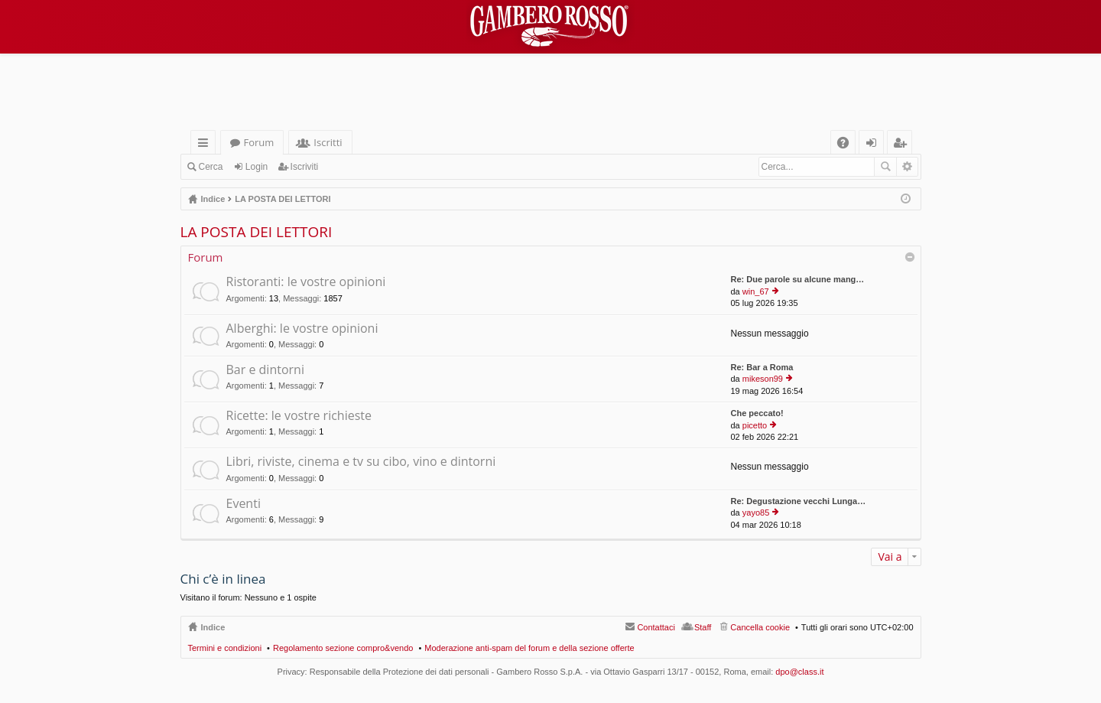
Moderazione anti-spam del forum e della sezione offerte (529, 648)
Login (256, 166)
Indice (213, 627)
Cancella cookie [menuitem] (760, 627)
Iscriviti (305, 166)
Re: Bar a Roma (762, 367)
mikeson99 (762, 378)
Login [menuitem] (874, 145)
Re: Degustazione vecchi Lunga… (798, 501)
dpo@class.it (799, 671)
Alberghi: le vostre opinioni (302, 329)
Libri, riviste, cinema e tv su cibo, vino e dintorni (361, 462)
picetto (754, 425)
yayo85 (755, 512)
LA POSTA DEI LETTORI (256, 232)
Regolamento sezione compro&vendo (343, 648)
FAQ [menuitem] (847, 145)
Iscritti (327, 142)
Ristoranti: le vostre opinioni (306, 282)
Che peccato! (757, 413)
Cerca (211, 166)
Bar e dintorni (265, 370)
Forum (259, 142)
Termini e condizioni (225, 648)
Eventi (243, 504)
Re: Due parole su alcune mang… (798, 279)
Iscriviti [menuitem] (902, 145)
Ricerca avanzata (907, 167)
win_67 (755, 291)
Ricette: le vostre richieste (299, 416)
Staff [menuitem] (702, 627)
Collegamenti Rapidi (206, 145)
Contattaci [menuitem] (656, 627)
